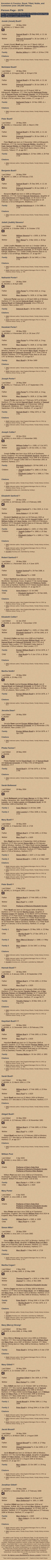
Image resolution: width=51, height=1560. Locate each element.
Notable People (43, 14)
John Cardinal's (15, 1558)
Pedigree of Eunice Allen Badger (29, 1171)
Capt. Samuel (10, 146)
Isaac (29, 798)
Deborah (23, 39)
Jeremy (23, 583)
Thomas (8, 914)
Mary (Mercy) (37, 916)
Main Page (4, 14)
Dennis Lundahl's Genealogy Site (19, 16)
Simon (28, 843)
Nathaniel (40, 92)
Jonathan (27, 920)
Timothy (30, 991)
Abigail (18, 1390)
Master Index (26, 14)
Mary (21, 240)
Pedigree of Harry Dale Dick (27, 1167)
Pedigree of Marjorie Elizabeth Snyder (31, 906)
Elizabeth (32, 456)
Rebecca (40, 583)
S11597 (8, 490)
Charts (34, 14)
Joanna (21, 914)
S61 (7, 59)
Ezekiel (22, 571)
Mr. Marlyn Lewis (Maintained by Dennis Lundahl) (24, 1555)
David (26, 761)
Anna (23, 457)
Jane (21, 448)
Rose (21, 575)
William (22, 236)
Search (3, 16)
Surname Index (15, 14)
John (9, 198)
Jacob (28, 1388)
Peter (28, 1291)
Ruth (26, 146)
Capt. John (20, 847)
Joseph (24, 470)
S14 (7, 270)
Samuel (21, 34)
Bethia (25, 1508)
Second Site (22, 1558)
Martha (39, 46)
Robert (8, 457)
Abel (22, 654)
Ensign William (31, 640)
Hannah (28, 94)
